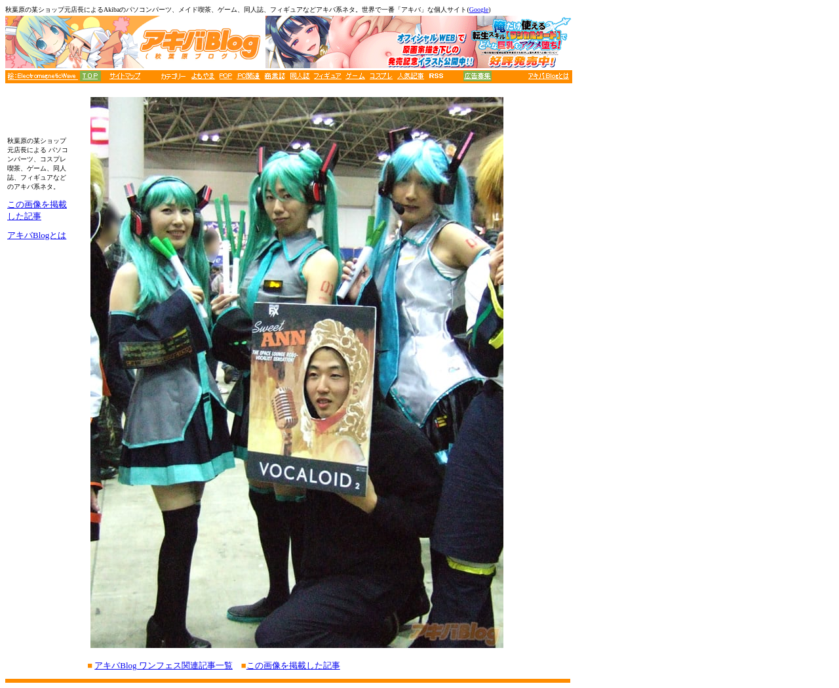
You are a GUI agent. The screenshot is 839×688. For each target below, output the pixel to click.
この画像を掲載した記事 (293, 665)
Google (478, 9)
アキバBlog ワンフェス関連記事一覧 (163, 665)
